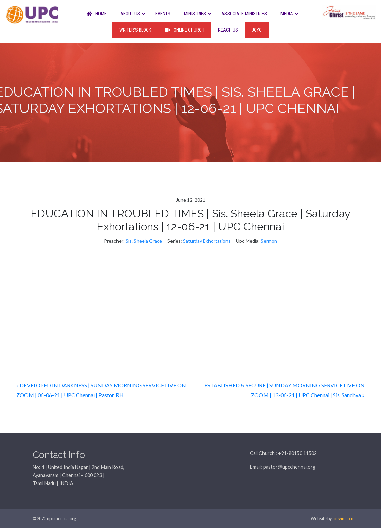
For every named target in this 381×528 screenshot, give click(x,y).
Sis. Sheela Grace (144, 241)
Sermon (269, 241)
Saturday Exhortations (207, 241)
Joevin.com (342, 518)
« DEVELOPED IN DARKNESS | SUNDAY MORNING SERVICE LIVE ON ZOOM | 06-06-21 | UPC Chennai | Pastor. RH (101, 390)
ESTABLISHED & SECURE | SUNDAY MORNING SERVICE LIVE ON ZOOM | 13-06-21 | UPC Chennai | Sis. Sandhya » (284, 390)
